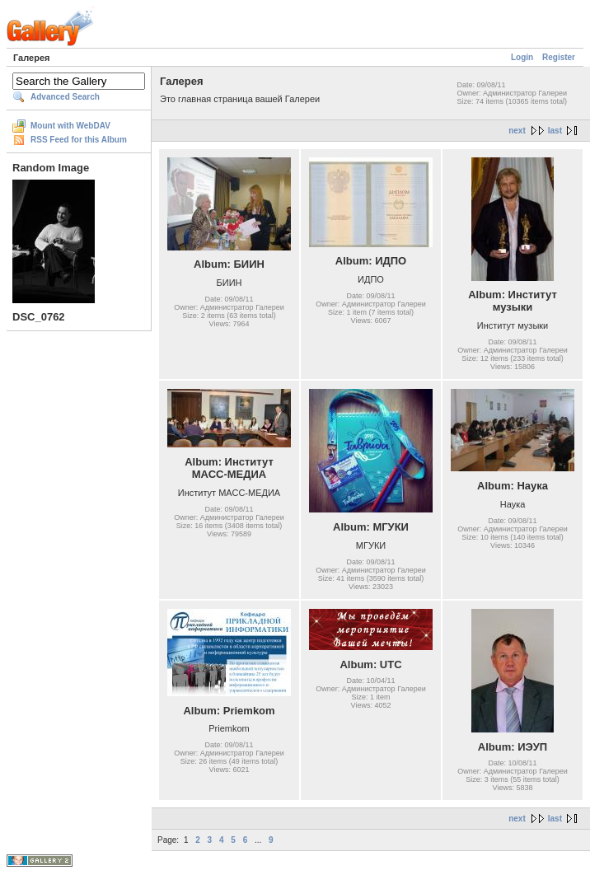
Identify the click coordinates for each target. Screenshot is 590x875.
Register (558, 57)
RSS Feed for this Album (78, 139)
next (517, 130)
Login (522, 57)
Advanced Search (65, 96)
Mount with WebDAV (70, 125)
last (555, 130)
